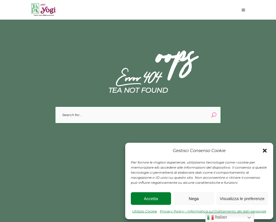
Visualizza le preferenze (242, 198)
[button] (265, 150)
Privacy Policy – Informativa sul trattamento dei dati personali (213, 211)
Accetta (151, 198)
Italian (217, 217)
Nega (194, 198)
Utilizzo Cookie (144, 211)
